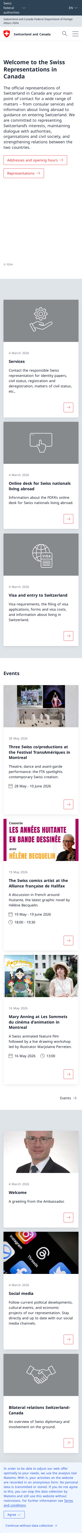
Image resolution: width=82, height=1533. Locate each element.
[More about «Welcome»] (68, 1142)
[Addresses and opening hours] (35, 160)
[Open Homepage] (27, 33)
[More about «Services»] (68, 332)
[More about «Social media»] (68, 1264)
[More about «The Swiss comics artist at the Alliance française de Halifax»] (68, 865)
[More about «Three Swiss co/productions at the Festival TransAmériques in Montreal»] (68, 729)
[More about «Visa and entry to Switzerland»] (68, 561)
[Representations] (23, 173)
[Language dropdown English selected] (73, 8)
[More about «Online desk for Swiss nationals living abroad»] (68, 444)
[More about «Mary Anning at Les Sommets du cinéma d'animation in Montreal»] (68, 999)
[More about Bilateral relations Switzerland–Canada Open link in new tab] (68, 1368)
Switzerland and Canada (32, 34)
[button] (74, 1398)
